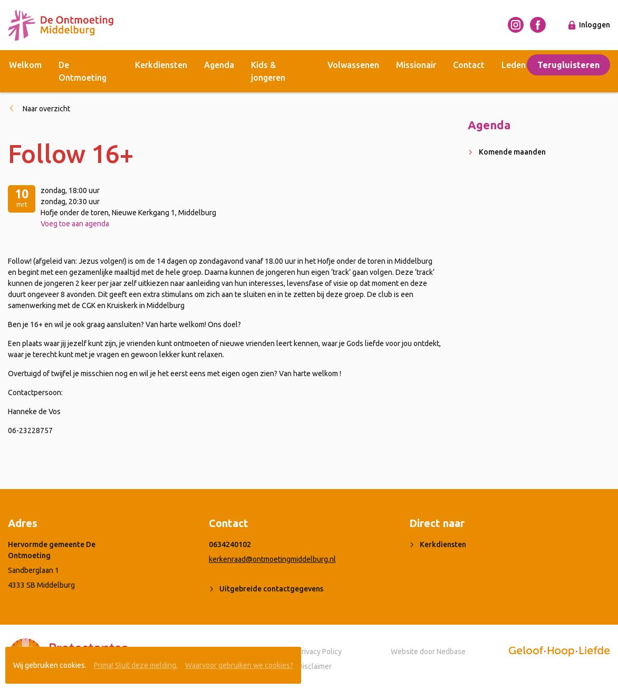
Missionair (416, 65)
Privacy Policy (319, 651)
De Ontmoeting (83, 71)
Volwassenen (353, 65)
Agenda (219, 65)
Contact (469, 65)
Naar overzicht (46, 108)
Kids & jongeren (268, 71)
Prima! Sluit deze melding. (136, 665)
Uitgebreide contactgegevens (271, 589)
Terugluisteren (568, 65)
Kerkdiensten (161, 65)
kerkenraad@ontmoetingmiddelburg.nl (272, 559)
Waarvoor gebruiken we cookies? (239, 665)
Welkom (25, 65)
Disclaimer (314, 666)
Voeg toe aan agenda (75, 223)
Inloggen (594, 25)
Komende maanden (512, 152)
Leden (513, 65)
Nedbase (451, 651)
